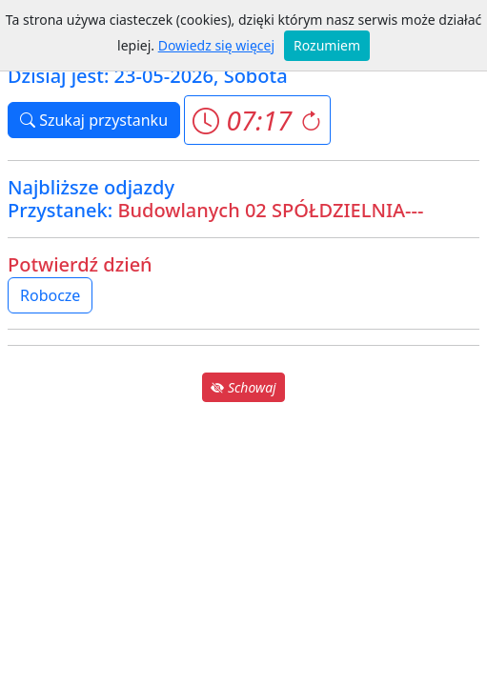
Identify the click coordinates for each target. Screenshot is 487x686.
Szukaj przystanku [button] (94, 120)
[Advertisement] (243, 539)
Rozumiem (327, 45)
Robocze (50, 295)
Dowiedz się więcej (216, 45)
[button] (257, 120)
